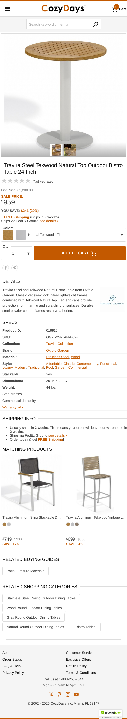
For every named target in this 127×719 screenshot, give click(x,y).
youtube (76, 694)
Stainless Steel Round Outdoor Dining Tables (41, 598)
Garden (60, 367)
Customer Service (79, 653)
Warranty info (12, 407)
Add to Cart (80, 253)
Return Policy (76, 666)
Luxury (7, 367)
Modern (20, 367)
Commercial (77, 367)
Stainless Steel (57, 357)
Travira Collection (59, 344)
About (7, 653)
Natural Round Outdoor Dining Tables (35, 627)
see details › (49, 221)
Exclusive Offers (78, 659)
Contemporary (87, 364)
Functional (108, 364)
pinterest (59, 694)
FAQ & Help (11, 666)
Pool (49, 367)
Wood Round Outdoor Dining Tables (34, 608)
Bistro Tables (85, 627)
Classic (69, 364)
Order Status (12, 659)
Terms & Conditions (81, 673)
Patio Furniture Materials (25, 571)
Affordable (54, 364)
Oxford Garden (57, 350)
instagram (68, 694)
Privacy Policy (13, 673)
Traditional (36, 367)
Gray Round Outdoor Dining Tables (33, 617)
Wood (75, 357)
